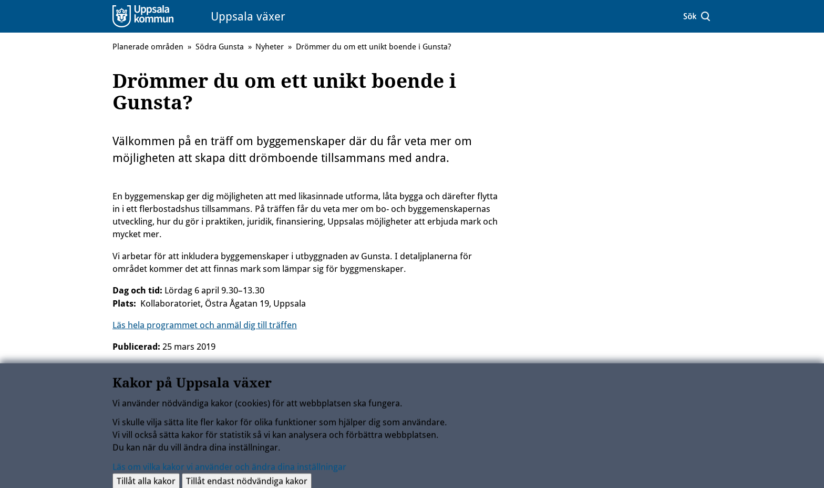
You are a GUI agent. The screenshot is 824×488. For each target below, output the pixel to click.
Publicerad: (136, 346)
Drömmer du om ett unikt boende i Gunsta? (373, 47)
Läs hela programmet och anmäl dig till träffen (204, 325)
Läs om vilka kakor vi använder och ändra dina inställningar (229, 469)
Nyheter (269, 47)
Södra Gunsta (219, 47)
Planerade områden (147, 47)
